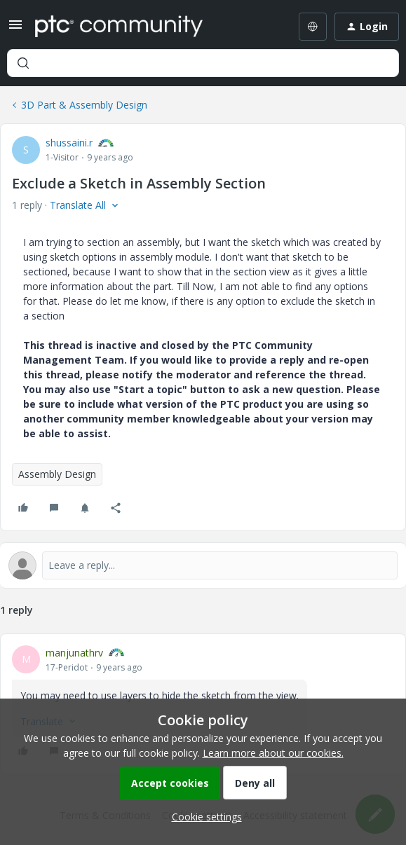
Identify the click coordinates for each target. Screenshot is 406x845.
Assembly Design (57, 474)
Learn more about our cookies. (273, 753)
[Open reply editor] (203, 565)
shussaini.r (69, 142)
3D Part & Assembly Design (84, 104)
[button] (15, 29)
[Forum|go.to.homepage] (119, 26)
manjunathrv (74, 652)
